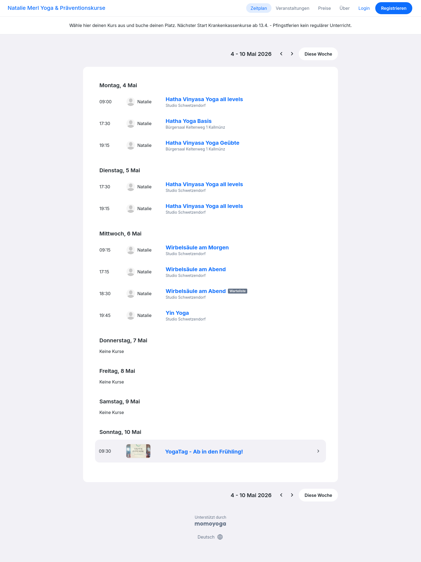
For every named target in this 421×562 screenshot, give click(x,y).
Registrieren (394, 8)
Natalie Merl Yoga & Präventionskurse (56, 8)
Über (345, 8)
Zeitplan (259, 8)
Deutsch (211, 537)
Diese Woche (318, 54)
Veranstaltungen (293, 8)
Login (364, 8)
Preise (324, 8)
